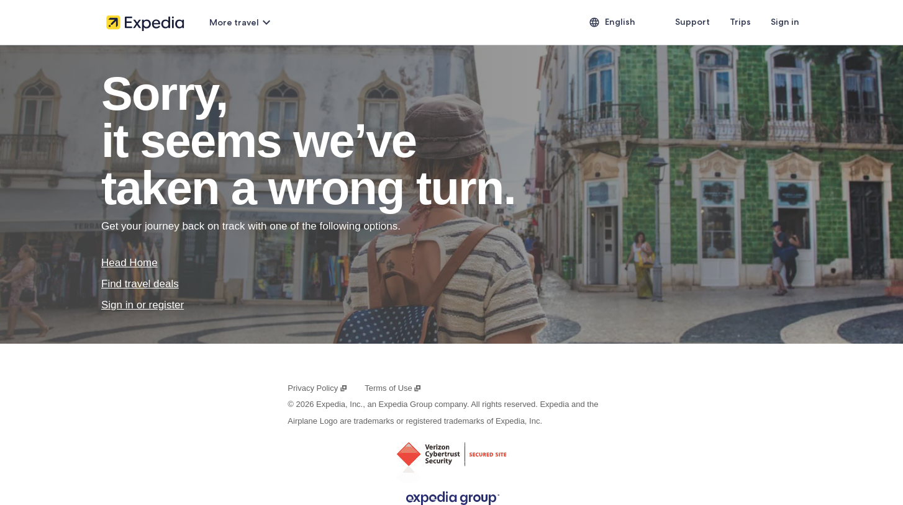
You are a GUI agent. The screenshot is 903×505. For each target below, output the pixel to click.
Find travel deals (140, 284)
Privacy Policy (317, 388)
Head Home (129, 263)
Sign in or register (142, 305)
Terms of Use (393, 388)
